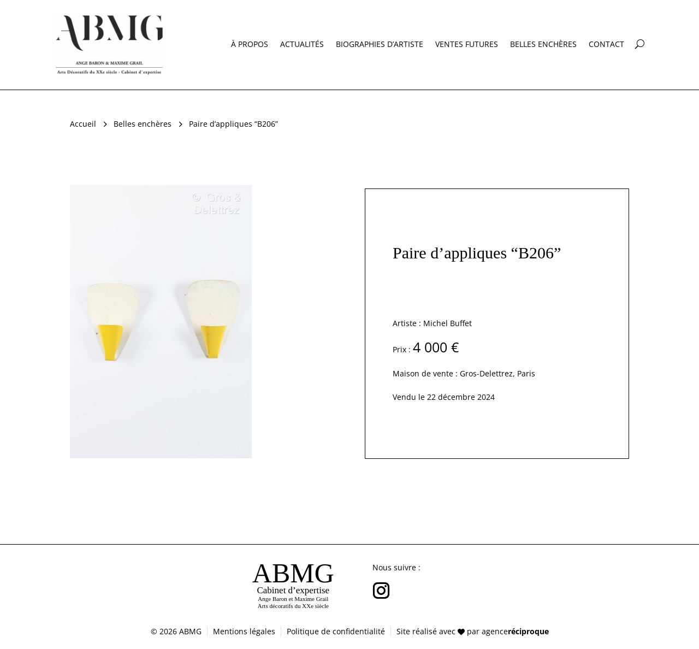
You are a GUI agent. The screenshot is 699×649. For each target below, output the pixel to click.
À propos (249, 44)
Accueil (83, 124)
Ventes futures (466, 44)
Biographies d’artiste (379, 44)
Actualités (302, 44)
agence (515, 631)
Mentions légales (244, 631)
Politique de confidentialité (336, 631)
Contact (606, 44)
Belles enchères (543, 44)
